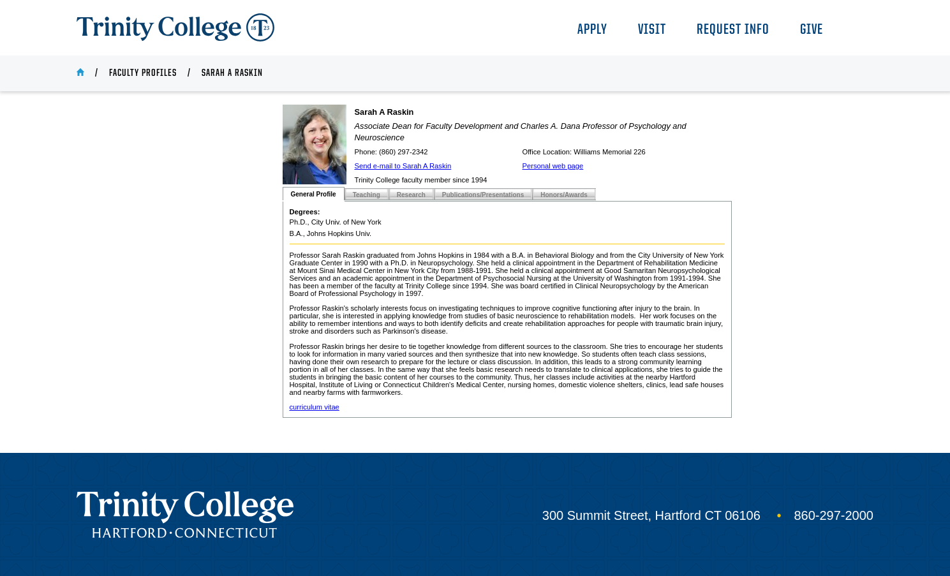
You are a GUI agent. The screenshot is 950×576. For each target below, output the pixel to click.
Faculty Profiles (143, 73)
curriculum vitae (314, 407)
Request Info (733, 30)
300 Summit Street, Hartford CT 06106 (651, 515)
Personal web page (553, 166)
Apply (592, 30)
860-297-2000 (833, 515)
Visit (652, 30)
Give (811, 30)
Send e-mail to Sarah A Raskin (403, 166)
